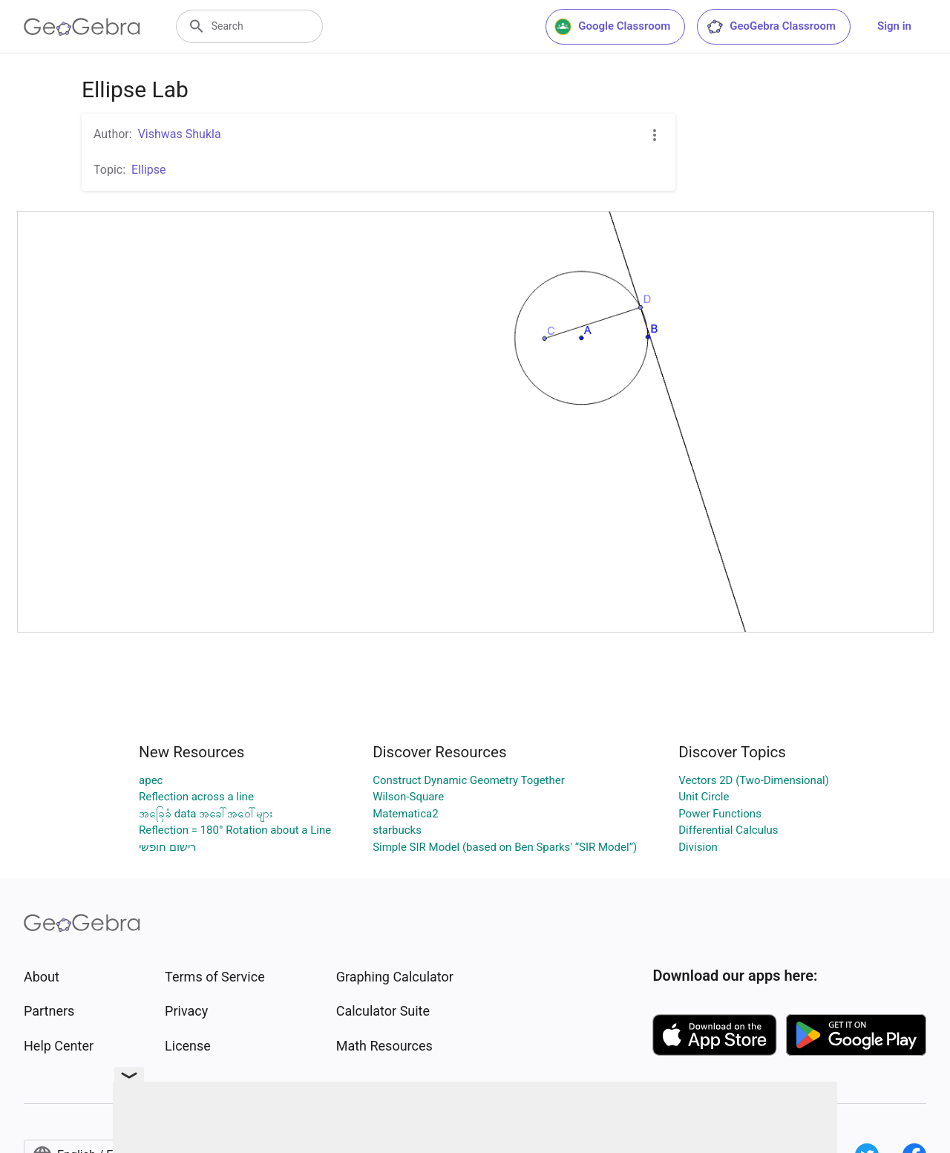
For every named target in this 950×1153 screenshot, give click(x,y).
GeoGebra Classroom (771, 27)
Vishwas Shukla (179, 134)
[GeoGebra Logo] (82, 27)
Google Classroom (612, 27)
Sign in (894, 26)
